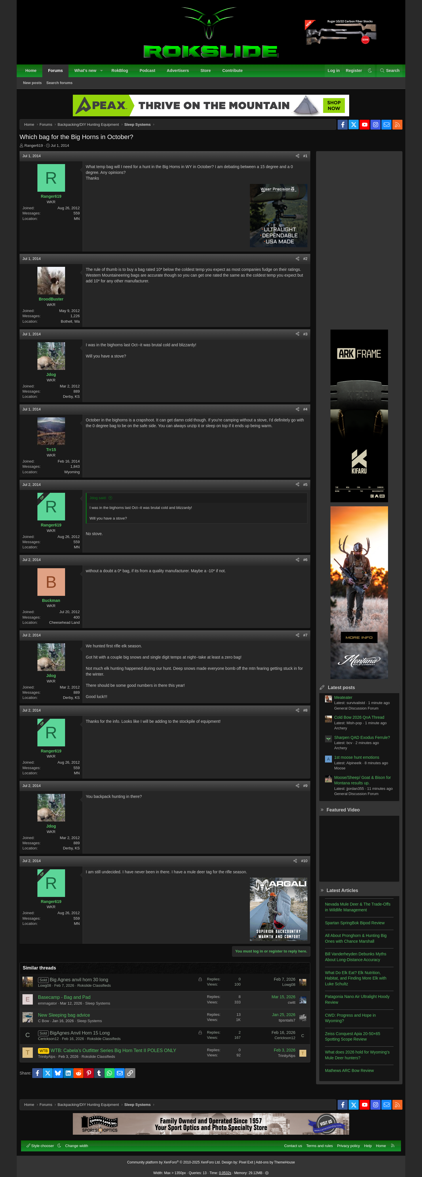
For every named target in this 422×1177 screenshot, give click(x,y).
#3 (301, 338)
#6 (301, 564)
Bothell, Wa (74, 326)
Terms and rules (316, 1142)
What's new (88, 73)
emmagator (52, 1008)
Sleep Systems (102, 1008)
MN (81, 223)
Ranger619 (38, 150)
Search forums (63, 86)
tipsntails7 (282, 1025)
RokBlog (123, 73)
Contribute (235, 73)
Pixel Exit (246, 1159)
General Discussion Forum (352, 713)
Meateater (339, 702)
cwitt (287, 1007)
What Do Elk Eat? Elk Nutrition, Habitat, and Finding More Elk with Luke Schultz (351, 983)
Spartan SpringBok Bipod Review (350, 927)
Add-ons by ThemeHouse (275, 1159)
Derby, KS (76, 401)
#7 (301, 640)
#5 (301, 489)
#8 (301, 715)
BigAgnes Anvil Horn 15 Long (84, 1037)
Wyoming (76, 476)
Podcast (150, 73)
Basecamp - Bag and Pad (69, 1001)
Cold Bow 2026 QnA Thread (355, 722)
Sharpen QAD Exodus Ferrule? (357, 742)
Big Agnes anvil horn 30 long (83, 984)
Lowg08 (49, 990)
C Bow (48, 1025)
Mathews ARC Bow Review (344, 1075)
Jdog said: (102, 502)
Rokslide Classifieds (98, 990)
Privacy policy (345, 1142)
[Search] (386, 74)
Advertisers (181, 73)
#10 (299, 865)
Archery (336, 733)
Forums (58, 73)
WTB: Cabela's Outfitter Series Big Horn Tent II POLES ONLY (118, 1055)
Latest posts (336, 692)
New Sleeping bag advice (69, 1019)
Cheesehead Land (69, 627)
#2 (301, 263)
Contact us (290, 1142)
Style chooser (44, 1142)
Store (209, 73)
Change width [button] (80, 1142)
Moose (335, 773)
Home (34, 73)
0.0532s (225, 1170)
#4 (301, 414)
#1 (301, 160)
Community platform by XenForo (174, 1159)
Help (365, 1142)
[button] (104, 74)
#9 (301, 790)
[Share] (293, 160)
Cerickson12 (53, 1043)
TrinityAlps (51, 1061)
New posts (35, 86)
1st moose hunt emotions (352, 762)
